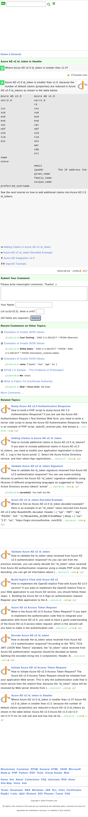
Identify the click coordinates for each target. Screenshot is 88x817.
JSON (63, 772)
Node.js (6, 776)
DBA (27, 793)
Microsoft (75, 772)
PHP (14, 776)
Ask (24, 786)
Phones (49, 796)
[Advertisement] (44, 30)
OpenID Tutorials (16, 264)
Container (23, 772)
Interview (54, 782)
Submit (36, 321)
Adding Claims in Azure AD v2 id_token (27, 247)
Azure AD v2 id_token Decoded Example (28, 252)
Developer (16, 793)
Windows (38, 793)
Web (66, 776)
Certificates (74, 793)
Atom (71, 782)
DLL (54, 793)
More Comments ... (12, 395)
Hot (12, 782)
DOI (40, 796)
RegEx (5, 796)
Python (23, 776)
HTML (54, 772)
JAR (47, 793)
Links (14, 796)
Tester (5, 793)
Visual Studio (53, 776)
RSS (32, 776)
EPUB (34, 772)
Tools (40, 776)
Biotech (31, 796)
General (16, 54)
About (19, 782)
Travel (59, 796)
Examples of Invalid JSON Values (24, 335)
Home (4, 54)
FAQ (43, 782)
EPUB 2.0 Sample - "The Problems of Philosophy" (34, 373)
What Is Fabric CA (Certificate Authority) (28, 384)
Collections (32, 782)
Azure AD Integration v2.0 (19, 258)
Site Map (6, 786)
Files (62, 793)
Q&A (22, 796)
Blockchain (8, 772)
